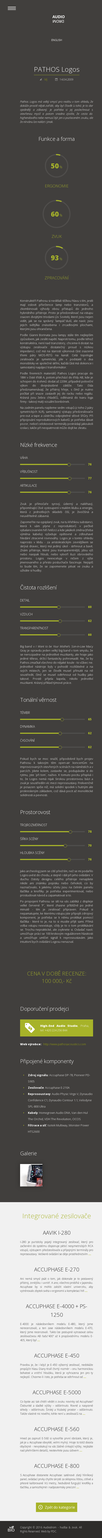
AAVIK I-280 (57, 1232)
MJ (45, 79)
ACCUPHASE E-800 (56, 1465)
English (56, 40)
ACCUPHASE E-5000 (57, 1392)
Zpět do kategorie (60, 1507)
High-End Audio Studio (59, 1026)
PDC (53, 1531)
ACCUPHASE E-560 (56, 1429)
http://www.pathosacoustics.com (64, 1044)
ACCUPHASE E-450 (56, 1355)
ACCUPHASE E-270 (56, 1269)
